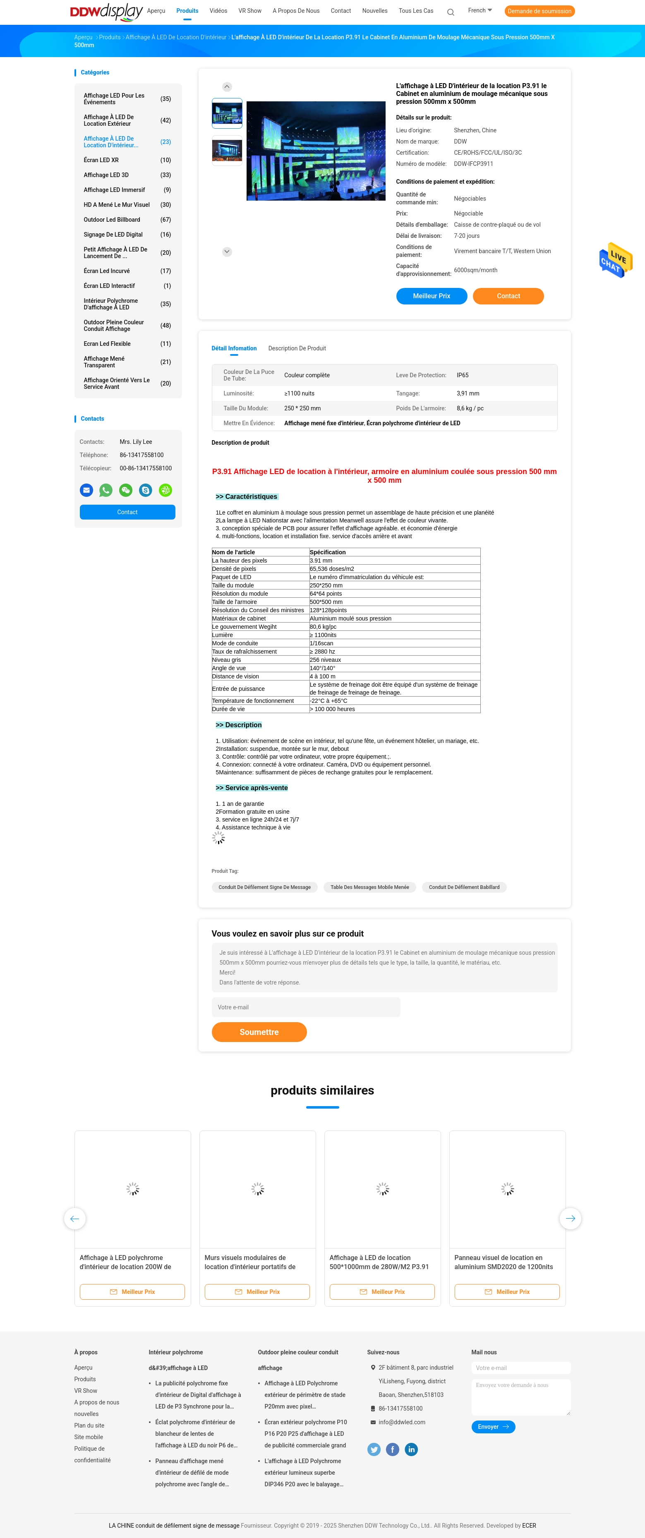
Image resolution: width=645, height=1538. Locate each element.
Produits (85, 1379)
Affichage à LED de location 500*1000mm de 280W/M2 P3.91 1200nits (379, 1267)
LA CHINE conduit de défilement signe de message (174, 1525)
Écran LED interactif (127, 286)
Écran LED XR (127, 160)
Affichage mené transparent (127, 362)
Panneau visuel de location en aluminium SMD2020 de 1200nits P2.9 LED (504, 1267)
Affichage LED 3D (127, 175)
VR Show (86, 1390)
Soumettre (259, 1032)
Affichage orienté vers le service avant (127, 383)
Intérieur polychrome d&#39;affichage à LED (178, 1360)
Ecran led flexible (127, 344)
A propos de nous (97, 1402)
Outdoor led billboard (127, 220)
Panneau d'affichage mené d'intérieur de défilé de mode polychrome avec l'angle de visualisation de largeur (192, 1474)
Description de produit (297, 348)
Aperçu (83, 1367)
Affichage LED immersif (127, 190)
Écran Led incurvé (127, 271)
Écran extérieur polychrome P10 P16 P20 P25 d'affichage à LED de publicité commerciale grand (306, 1434)
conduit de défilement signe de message (265, 887)
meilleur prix (432, 296)
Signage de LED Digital (127, 234)
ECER (529, 1525)
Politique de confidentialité (92, 1454)
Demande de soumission (540, 11)
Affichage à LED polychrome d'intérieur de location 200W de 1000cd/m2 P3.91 (125, 1267)
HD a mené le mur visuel (127, 205)
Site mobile (88, 1437)
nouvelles (86, 1414)
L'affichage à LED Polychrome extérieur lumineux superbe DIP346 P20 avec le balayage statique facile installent (303, 1474)
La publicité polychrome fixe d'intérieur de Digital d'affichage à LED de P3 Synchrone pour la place (198, 1396)
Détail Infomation (234, 348)
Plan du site (89, 1425)
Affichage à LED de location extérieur (127, 120)
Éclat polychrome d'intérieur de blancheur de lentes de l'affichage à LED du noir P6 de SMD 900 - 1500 (195, 1435)
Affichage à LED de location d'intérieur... (127, 142)
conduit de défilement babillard (464, 887)
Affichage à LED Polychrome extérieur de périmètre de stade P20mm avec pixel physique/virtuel (305, 1396)
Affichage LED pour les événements (127, 98)
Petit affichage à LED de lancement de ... (127, 252)
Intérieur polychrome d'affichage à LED (127, 304)
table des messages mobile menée (370, 887)
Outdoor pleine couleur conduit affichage (127, 325)
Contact (127, 512)
